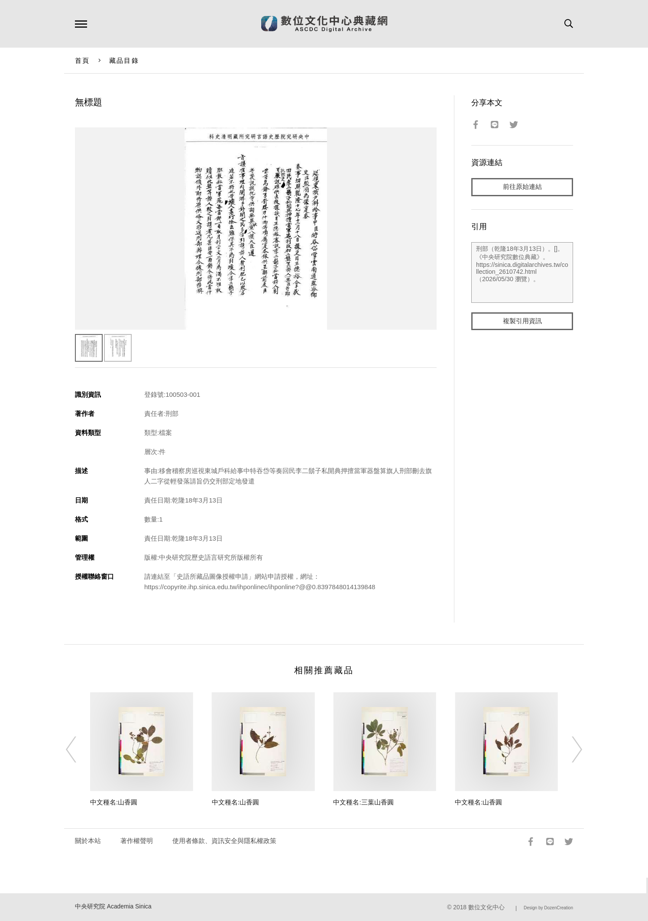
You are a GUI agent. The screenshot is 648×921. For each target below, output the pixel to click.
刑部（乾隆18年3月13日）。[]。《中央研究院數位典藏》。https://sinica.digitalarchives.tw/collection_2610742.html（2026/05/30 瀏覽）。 (522, 272)
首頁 (82, 60)
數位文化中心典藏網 (324, 24)
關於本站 (88, 840)
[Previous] (78, 749)
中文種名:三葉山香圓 (363, 802)
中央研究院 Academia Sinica (113, 906)
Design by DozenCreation (548, 907)
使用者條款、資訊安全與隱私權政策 (224, 840)
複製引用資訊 (522, 321)
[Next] (569, 749)
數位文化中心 (486, 907)
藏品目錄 (124, 60)
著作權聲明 (136, 840)
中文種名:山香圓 (113, 802)
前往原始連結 (522, 187)
